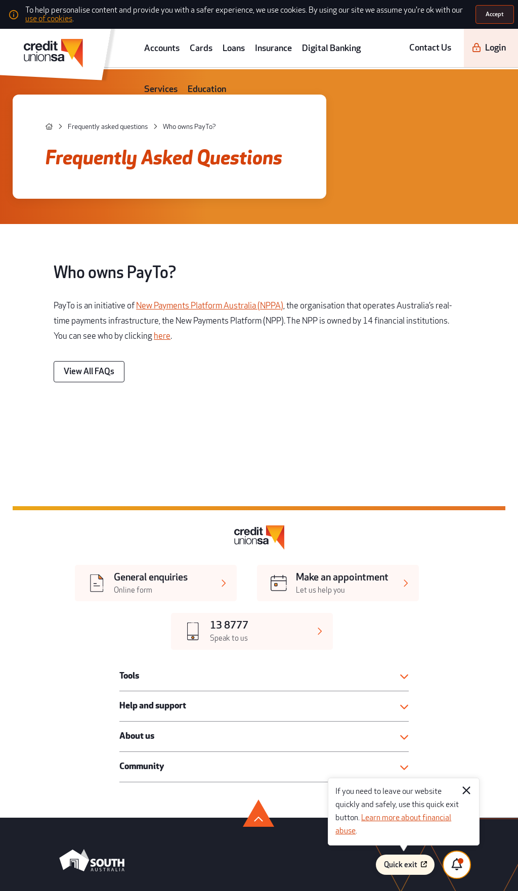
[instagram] (112, 706)
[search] (505, 39)
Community (132, 556)
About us (129, 530)
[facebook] (49, 706)
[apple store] (142, 674)
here (355, 248)
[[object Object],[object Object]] (111, 442)
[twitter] (70, 706)
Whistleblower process (393, 744)
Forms (266, 759)
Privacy (267, 775)
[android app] (76, 674)
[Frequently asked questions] (81, 99)
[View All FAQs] (79, 275)
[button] (262, 478)
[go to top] (258, 593)
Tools (123, 478)
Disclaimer (378, 759)
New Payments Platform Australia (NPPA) (175, 236)
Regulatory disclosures (286, 744)
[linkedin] (134, 706)
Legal (265, 730)
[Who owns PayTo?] (146, 99)
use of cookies (370, 12)
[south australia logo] (77, 642)
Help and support (141, 504)
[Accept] (496, 12)
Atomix (134, 872)
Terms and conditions (391, 730)
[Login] (467, 39)
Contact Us (420, 39)
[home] (37, 99)
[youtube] (92, 706)
